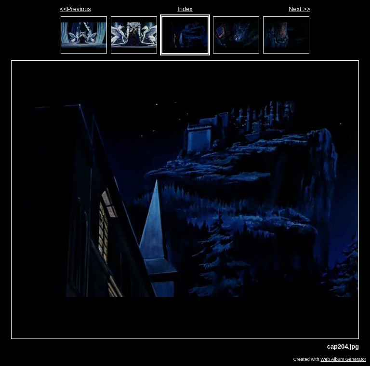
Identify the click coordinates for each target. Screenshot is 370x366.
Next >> (299, 9)
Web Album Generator (343, 359)
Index (184, 9)
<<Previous (75, 9)
